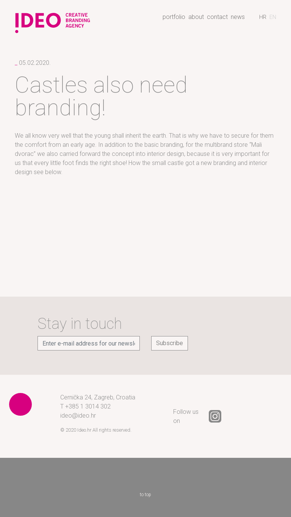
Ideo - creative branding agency (53, 20)
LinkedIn (255, 416)
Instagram (215, 416)
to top (145, 483)
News (238, 16)
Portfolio (174, 16)
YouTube (275, 416)
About (196, 16)
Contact (217, 16)
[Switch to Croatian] (262, 17)
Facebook (235, 416)
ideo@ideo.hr (78, 415)
